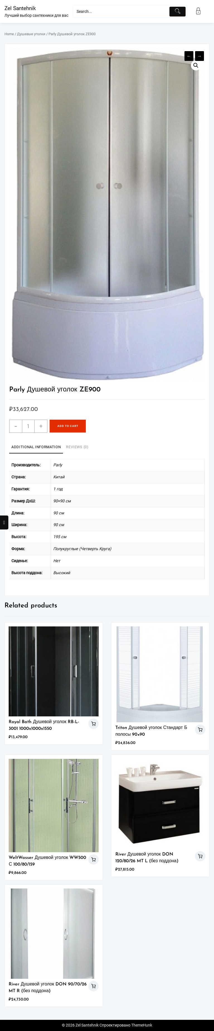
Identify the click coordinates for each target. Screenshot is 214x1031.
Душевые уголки (31, 34)
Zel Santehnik (20, 8)
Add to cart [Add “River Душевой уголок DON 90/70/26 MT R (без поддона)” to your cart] (93, 986)
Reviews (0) (77, 447)
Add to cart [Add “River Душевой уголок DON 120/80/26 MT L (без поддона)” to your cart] (200, 856)
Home (9, 34)
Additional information (36, 447)
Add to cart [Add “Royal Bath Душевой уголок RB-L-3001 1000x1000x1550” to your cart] (93, 724)
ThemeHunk (141, 1025)
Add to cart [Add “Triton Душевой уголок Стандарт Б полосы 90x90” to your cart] (200, 729)
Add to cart (67, 425)
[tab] (36, 447)
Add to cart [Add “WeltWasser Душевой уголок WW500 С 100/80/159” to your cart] (93, 859)
